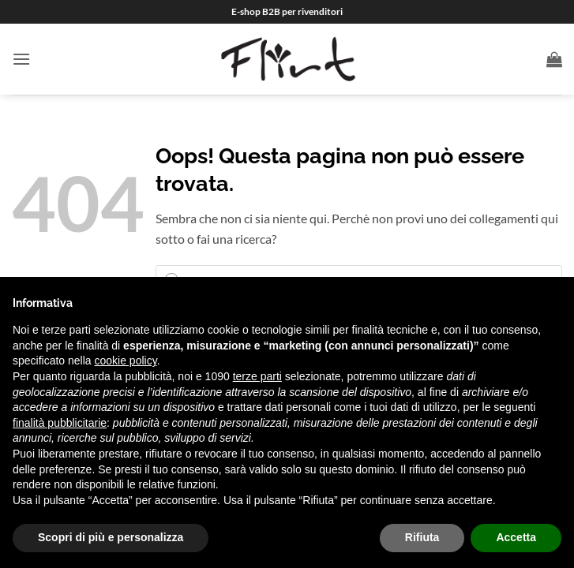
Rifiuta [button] (422, 537)
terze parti (257, 376)
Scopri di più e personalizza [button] (110, 537)
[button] (21, 58)
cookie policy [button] (126, 360)
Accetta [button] (516, 537)
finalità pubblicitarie (60, 423)
